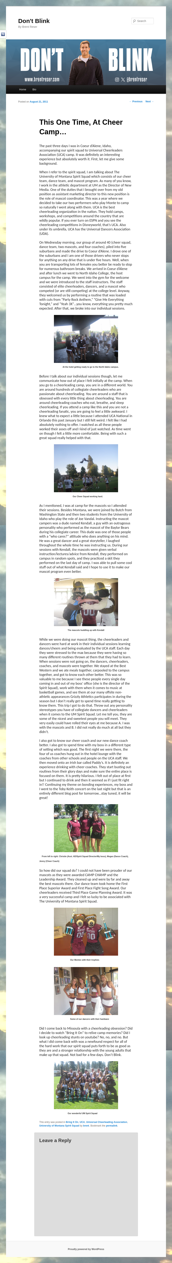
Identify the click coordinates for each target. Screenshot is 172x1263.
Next (150, 101)
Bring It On (72, 1122)
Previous (136, 101)
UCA (82, 1122)
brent (86, 1125)
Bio (34, 89)
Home (22, 89)
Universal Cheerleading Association (106, 1122)
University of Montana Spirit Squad (59, 1125)
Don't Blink (34, 21)
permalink (111, 1125)
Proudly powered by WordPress (86, 1249)
